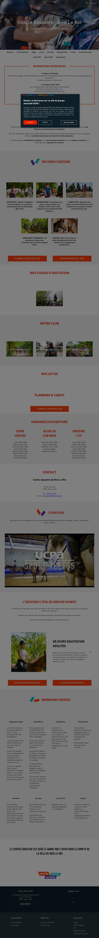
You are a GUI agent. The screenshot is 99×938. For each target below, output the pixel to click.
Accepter (30, 122)
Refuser (45, 122)
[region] (50, 111)
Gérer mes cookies (69, 122)
